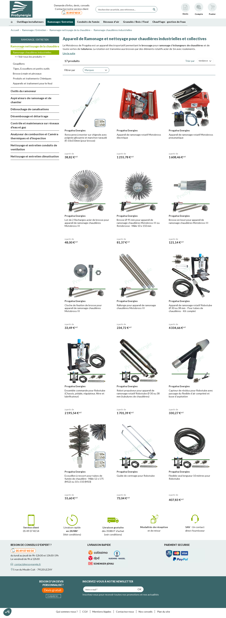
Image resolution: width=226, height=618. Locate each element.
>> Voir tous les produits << (30, 56)
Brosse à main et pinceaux (27, 73)
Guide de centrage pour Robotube (136, 475)
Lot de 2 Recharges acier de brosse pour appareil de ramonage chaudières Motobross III (87, 222)
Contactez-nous (125, 611)
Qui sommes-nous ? (67, 611)
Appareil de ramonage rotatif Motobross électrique (139, 136)
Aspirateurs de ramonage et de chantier (31, 100)
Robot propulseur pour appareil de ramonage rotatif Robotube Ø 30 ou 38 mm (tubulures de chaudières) (138, 393)
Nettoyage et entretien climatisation (35, 156)
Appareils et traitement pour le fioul (32, 83)
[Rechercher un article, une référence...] (124, 9)
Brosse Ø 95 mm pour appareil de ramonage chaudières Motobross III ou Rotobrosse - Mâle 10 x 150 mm (138, 222)
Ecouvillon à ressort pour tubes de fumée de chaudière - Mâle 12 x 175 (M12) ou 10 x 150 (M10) (84, 478)
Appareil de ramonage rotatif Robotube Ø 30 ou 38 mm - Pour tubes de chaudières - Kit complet (190, 308)
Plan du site (163, 611)
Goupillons (19, 63)
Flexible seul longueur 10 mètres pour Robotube (189, 477)
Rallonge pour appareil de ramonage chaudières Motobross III (136, 307)
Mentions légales (101, 611)
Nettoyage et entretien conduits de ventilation (34, 147)
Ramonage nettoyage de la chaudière (35, 46)
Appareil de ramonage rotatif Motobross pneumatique (191, 136)
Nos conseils (146, 611)
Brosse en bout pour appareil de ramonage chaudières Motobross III (188, 221)
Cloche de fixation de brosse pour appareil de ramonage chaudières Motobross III (83, 308)
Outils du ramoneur (23, 91)
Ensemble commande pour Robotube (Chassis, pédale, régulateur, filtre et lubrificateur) (85, 393)
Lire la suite (69, 53)
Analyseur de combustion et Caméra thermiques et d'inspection (34, 136)
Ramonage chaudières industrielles (32, 52)
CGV (85, 611)
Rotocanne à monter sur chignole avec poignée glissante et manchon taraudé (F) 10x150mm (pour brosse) (86, 137)
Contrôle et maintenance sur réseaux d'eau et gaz (35, 125)
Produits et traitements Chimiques (32, 78)
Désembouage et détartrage (29, 116)
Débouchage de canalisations (30, 109)
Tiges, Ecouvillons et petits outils (31, 68)
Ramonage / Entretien (35, 39)
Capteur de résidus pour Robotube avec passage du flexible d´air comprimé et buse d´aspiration (191, 393)
